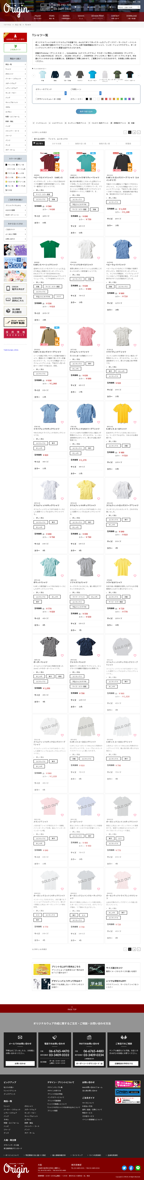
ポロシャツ (9, 74)
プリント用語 (52, 1110)
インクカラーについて (55, 1097)
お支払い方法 (87, 1106)
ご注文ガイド (10, 229)
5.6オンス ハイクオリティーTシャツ (86, 176)
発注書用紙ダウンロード (13, 1148)
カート (114, 7)
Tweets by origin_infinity (11, 350)
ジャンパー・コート (12, 131)
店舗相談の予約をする (124, 1063)
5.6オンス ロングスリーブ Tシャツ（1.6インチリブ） (122, 177)
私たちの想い (9, 1087)
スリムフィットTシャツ (86, 351)
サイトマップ (77, 1155)
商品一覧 (18, 24)
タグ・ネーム (10, 150)
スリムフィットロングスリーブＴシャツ (122, 504)
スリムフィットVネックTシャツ (50, 504)
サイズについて (88, 1103)
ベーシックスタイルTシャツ (86, 263)
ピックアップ (10, 1082)
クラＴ (58, 296)
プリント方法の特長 (55, 1094)
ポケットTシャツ (50, 581)
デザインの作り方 (54, 1090)
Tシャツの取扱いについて (57, 1104)
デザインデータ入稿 (11, 1145)
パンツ (8, 140)
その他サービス (88, 1116)
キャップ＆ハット (12, 102)
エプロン (9, 112)
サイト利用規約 (95, 1155)
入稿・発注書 (10, 1139)
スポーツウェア (11, 83)
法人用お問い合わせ (89, 1090)
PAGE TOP (72, 1009)
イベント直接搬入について (92, 1119)
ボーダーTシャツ (50, 661)
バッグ (8, 97)
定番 (53, 199)
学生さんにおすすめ (79, 204)
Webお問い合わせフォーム (92, 1087)
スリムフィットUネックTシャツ (86, 504)
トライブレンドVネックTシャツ (50, 428)
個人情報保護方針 (59, 1155)
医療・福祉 (9, 121)
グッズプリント (9, 1094)
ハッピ (8, 126)
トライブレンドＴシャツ (122, 351)
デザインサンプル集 (55, 1087)
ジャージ (9, 135)
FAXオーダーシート (12, 215)
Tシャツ (8, 69)
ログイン (103, 7)
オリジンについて (12, 1155)
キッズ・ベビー (11, 93)
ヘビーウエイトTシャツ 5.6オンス (50, 176)
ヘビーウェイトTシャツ (122, 263)
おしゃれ (75, 369)
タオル (8, 107)
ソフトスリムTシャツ (86, 581)
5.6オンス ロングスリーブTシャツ (50, 351)
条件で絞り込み (86, 111)
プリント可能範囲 (54, 1100)
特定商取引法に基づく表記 (36, 1155)
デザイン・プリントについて (60, 1082)
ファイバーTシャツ (86, 661)
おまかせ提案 (10, 210)
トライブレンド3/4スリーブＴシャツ (86, 428)
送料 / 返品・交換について (92, 1109)
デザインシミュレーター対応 (48, 99)
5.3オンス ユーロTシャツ (122, 428)
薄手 (89, 363)
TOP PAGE (7, 24)
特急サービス (87, 1113)
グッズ (8, 145)
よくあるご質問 (11, 234)
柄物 (59, 676)
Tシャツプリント (10, 1090)
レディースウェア (12, 88)
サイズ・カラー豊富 (43, 194)
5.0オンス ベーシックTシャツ (50, 263)
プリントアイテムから (13, 205)
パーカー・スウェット (13, 78)
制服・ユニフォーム (12, 116)
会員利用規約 (113, 1155)
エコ (119, 838)
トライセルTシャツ (122, 581)
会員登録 (92, 7)
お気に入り (80, 7)
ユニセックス (40, 199)
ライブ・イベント (78, 597)
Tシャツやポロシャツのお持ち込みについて (63, 1107)
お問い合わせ (10, 239)
